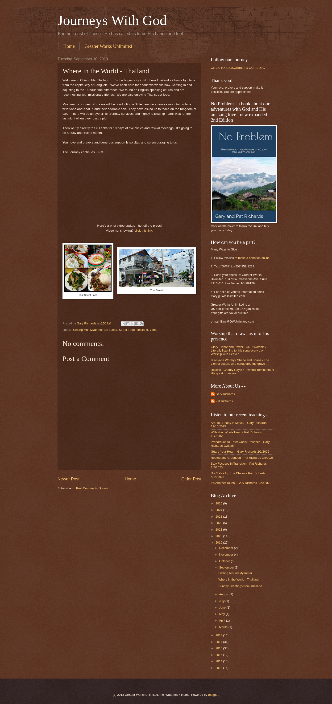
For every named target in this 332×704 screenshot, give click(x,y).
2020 (219, 536)
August (224, 594)
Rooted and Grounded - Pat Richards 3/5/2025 (242, 457)
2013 (219, 668)
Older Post (191, 479)
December (226, 548)
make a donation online (254, 258)
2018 (219, 635)
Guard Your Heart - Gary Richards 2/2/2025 (240, 451)
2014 (219, 661)
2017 (219, 642)
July (222, 601)
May (222, 614)
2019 (219, 542)
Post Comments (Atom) (92, 488)
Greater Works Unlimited (108, 46)
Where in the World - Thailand (238, 579)
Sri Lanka (110, 330)
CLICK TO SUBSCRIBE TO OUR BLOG (238, 68)
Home (69, 46)
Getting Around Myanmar (235, 573)
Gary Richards (225, 394)
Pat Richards (224, 401)
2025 (219, 503)
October (225, 561)
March (223, 627)
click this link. (143, 230)
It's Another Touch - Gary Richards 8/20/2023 (241, 483)
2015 (219, 655)
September (227, 567)
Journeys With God (112, 20)
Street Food (127, 330)
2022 (219, 523)
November (226, 554)
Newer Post (68, 479)
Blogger (213, 694)
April (222, 620)
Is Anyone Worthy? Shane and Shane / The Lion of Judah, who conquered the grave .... (240, 361)
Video (154, 330)
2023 (219, 516)
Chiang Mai (80, 330)
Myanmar (96, 330)
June (223, 607)
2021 (219, 529)
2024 (219, 510)
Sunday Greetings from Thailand (240, 586)
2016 (219, 648)
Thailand (142, 330)
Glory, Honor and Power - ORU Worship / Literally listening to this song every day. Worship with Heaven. (238, 350)
